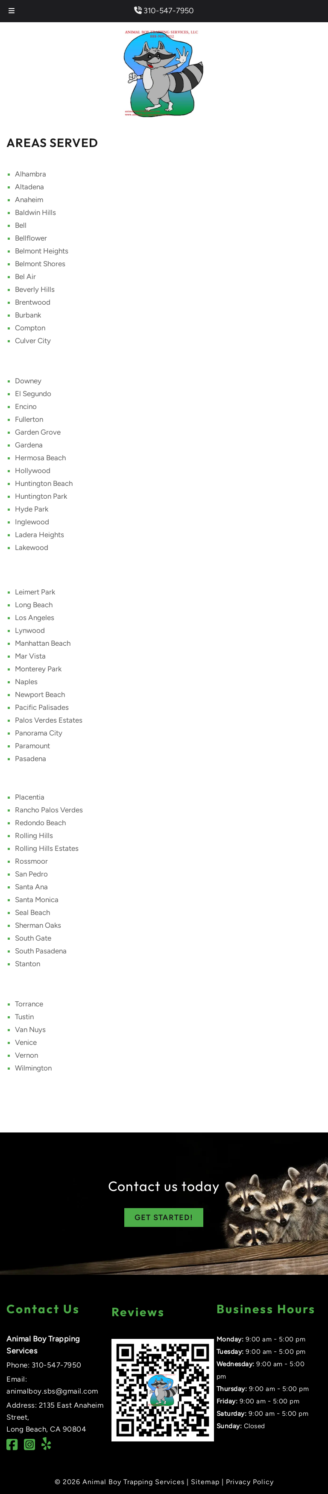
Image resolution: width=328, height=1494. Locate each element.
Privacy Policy (250, 1482)
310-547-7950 (164, 10)
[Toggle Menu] (11, 11)
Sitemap (205, 1482)
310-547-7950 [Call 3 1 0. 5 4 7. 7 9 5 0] (57, 1365)
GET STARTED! (164, 1217)
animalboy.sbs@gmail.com (52, 1391)
